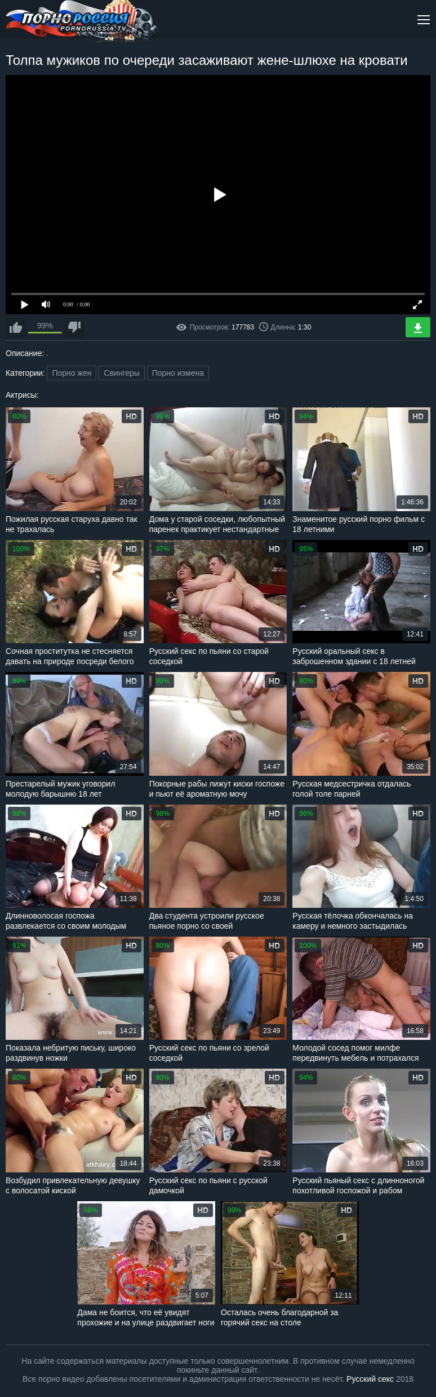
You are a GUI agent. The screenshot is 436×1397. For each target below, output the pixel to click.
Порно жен (71, 372)
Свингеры (122, 372)
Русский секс (370, 1378)
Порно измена (178, 372)
